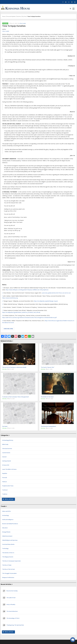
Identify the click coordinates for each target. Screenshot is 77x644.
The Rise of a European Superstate (11, 561)
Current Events (6, 453)
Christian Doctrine (7, 449)
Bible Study (5, 444)
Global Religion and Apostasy (9, 540)
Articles (19, 16)
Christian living (8, 328)
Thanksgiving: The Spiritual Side (15, 625)
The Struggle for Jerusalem (9, 573)
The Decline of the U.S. (8, 553)
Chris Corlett (23, 23)
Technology (5, 548)
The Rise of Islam (6, 565)
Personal (5, 23)
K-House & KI (5, 465)
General (4, 457)
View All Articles (8, 499)
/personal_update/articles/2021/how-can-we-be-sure (56, 293)
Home (3, 16)
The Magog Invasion (7, 557)
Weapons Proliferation (8, 577)
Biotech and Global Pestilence (10, 524)
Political (4, 482)
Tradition (4, 494)
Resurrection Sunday (12, 591)
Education (5, 528)
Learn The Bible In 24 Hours (9, 469)
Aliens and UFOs (6, 511)
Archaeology (5, 515)
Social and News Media (8, 544)
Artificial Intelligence (7, 520)
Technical (4, 490)
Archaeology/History (7, 440)
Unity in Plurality (10, 604)
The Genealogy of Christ (12, 618)
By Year (24, 16)
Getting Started (6, 461)
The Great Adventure (12, 611)
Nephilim (4, 473)
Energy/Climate (6, 532)
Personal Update (11, 16)
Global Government (7, 536)
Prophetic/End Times (7, 486)
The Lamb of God (10, 597)
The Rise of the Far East (8, 569)
